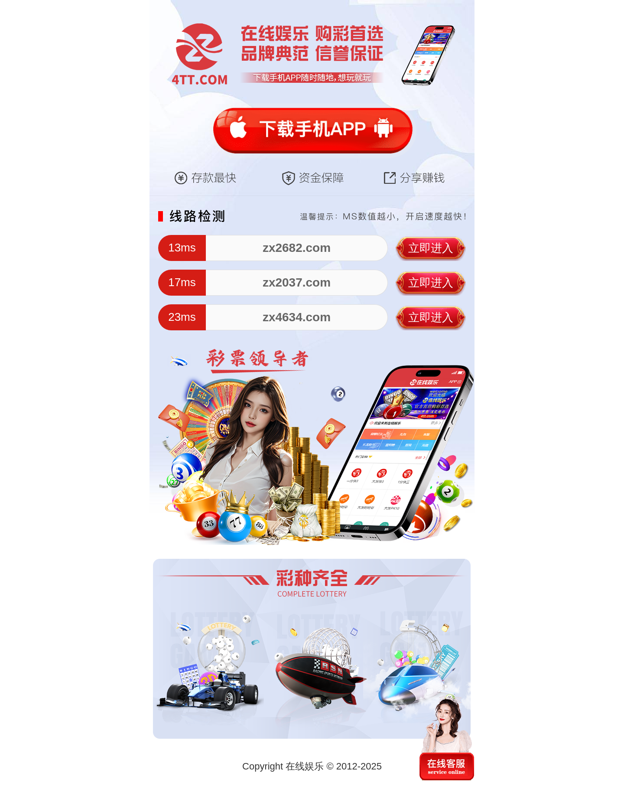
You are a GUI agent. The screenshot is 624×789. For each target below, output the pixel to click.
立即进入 (430, 247)
